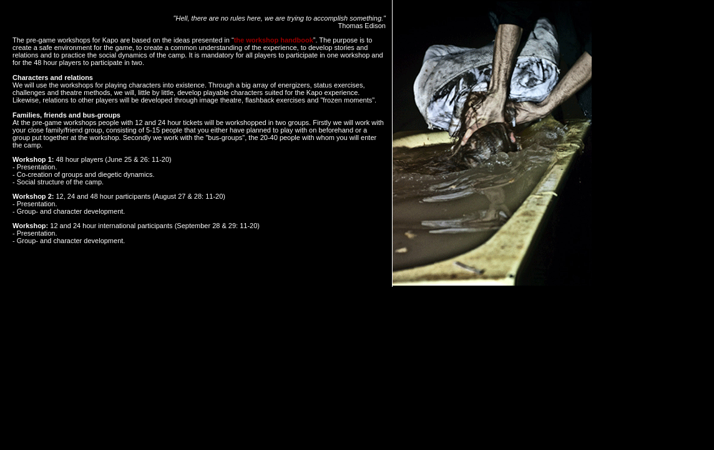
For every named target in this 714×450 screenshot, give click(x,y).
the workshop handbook (273, 40)
